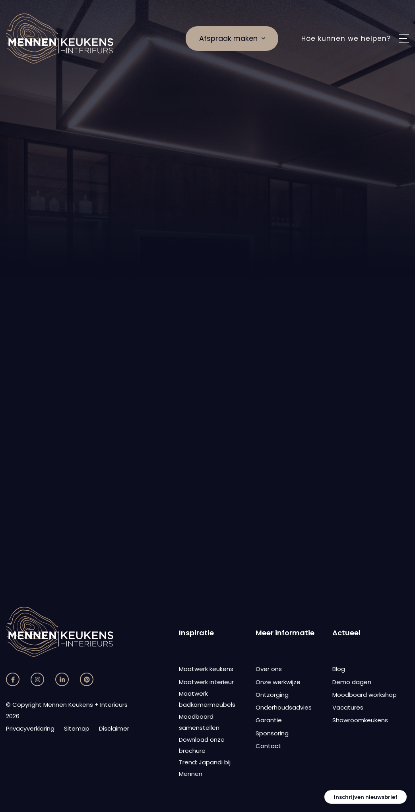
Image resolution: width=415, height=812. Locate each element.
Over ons (269, 669)
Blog (338, 669)
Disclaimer (114, 728)
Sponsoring (272, 733)
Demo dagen (351, 682)
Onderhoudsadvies (284, 707)
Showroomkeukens (360, 720)
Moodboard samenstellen (199, 722)
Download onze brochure (202, 745)
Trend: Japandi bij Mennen (205, 768)
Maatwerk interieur (206, 682)
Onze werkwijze (278, 682)
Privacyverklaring (30, 728)
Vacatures (347, 707)
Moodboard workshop (364, 694)
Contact (268, 746)
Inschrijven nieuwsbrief (366, 797)
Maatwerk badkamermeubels (207, 699)
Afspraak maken (232, 38)
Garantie (269, 720)
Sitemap (76, 728)
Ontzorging (272, 694)
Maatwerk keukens (206, 669)
